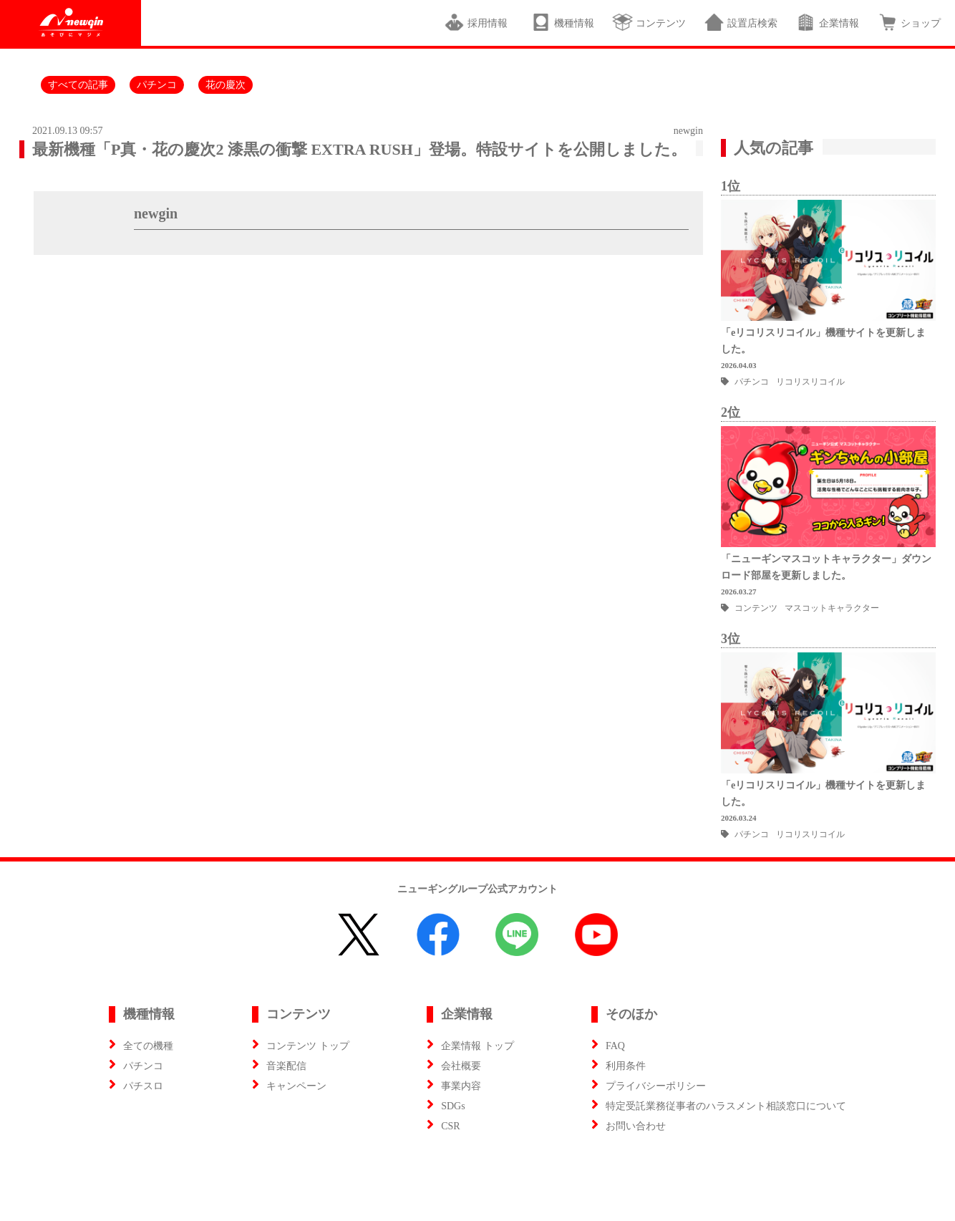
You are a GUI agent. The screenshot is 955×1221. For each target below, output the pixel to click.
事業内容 (461, 1086)
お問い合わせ (636, 1126)
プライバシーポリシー (656, 1086)
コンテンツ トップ (307, 1046)
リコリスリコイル (810, 382)
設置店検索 (740, 22)
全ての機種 (148, 1046)
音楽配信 (286, 1066)
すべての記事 (78, 84)
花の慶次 (225, 84)
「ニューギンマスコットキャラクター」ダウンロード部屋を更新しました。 (826, 567)
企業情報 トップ (477, 1046)
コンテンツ (649, 22)
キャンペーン (296, 1086)
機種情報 (562, 22)
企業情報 (827, 22)
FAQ (615, 1046)
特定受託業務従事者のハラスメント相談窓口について (726, 1106)
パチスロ (143, 1086)
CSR (450, 1126)
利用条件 (626, 1066)
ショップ (909, 22)
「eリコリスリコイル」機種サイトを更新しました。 (823, 340)
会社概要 (461, 1066)
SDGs (453, 1106)
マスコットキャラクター (832, 608)
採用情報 (478, 22)
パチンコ (157, 84)
